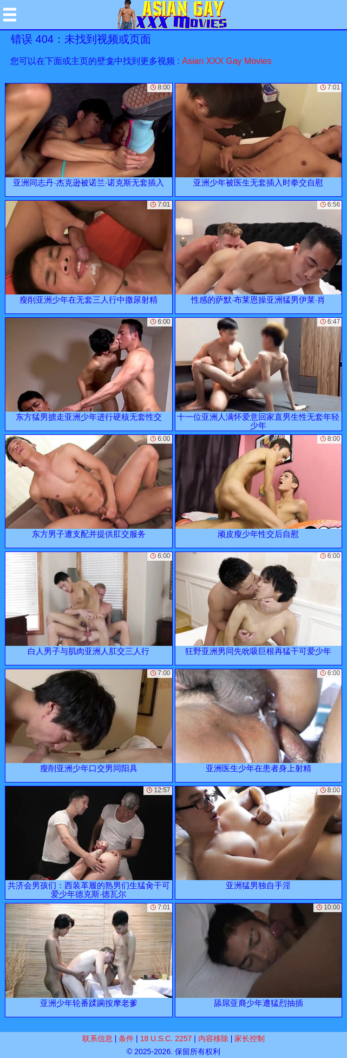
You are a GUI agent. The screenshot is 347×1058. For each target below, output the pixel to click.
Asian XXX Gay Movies (226, 61)
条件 (126, 1038)
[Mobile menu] (9, 14)
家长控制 (249, 1038)
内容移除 (213, 1038)
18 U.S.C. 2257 (166, 1038)
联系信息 (97, 1038)
